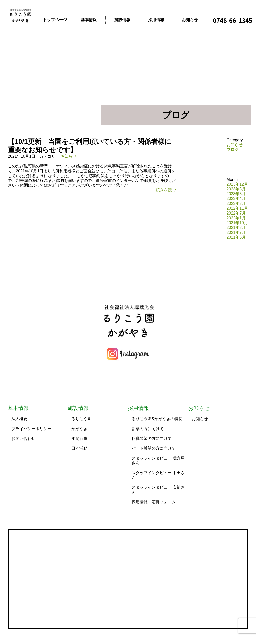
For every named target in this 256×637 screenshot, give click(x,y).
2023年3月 (236, 203)
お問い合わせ (24, 438)
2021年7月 (236, 232)
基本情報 (89, 20)
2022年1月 (236, 218)
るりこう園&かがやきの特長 (157, 419)
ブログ (233, 149)
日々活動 (80, 448)
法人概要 (20, 419)
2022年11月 (237, 208)
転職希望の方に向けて (152, 438)
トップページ (55, 20)
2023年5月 (236, 194)
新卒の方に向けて (148, 429)
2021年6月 (236, 237)
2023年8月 (236, 189)
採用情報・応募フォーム (154, 502)
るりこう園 (82, 419)
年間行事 (80, 438)
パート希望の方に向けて (154, 448)
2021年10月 (237, 223)
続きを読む (166, 190)
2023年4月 (236, 198)
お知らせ (190, 20)
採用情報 (156, 20)
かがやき (80, 429)
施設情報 (122, 20)
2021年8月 (236, 227)
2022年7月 (236, 213)
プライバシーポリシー (32, 429)
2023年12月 (237, 184)
